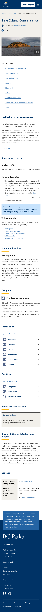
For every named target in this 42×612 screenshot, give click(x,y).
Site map (6, 603)
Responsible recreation (13, 231)
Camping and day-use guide (14, 233)
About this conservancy (13, 98)
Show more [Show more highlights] (7, 148)
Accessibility (7, 607)
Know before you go (12, 73)
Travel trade (7, 556)
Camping (8, 83)
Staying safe (9, 229)
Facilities (8, 93)
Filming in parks (9, 553)
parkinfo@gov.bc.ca (28, 497)
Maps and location (11, 78)
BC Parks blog (8, 589)
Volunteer (6, 574)
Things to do (9, 88)
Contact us (7, 585)
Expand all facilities (9, 381)
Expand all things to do (11, 334)
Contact (7, 108)
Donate (5, 568)
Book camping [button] (28, 4)
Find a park (12, 14)
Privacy (27, 603)
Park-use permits (9, 550)
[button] (38, 4)
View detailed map (20, 26)
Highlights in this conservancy (15, 68)
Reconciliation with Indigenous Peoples (19, 103)
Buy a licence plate (10, 571)
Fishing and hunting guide (14, 238)
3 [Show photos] (37, 52)
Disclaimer (17, 603)
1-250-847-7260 (26, 481)
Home (4, 14)
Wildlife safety (10, 236)
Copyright (17, 607)
